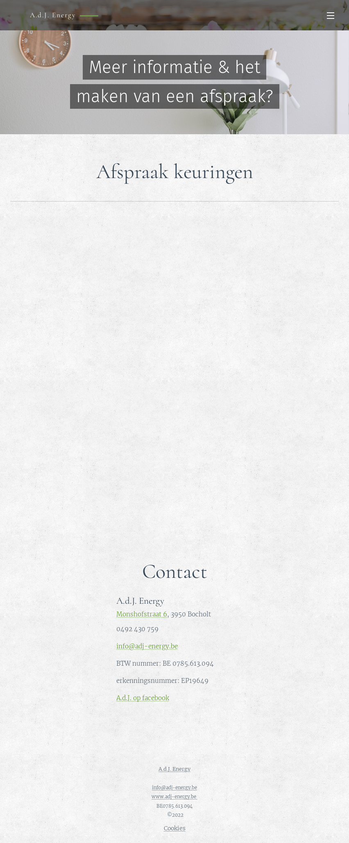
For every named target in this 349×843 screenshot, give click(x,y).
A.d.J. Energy (174, 769)
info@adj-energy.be (147, 646)
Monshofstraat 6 (141, 614)
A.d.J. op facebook (142, 698)
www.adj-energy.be (174, 796)
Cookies (175, 828)
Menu (330, 15)
